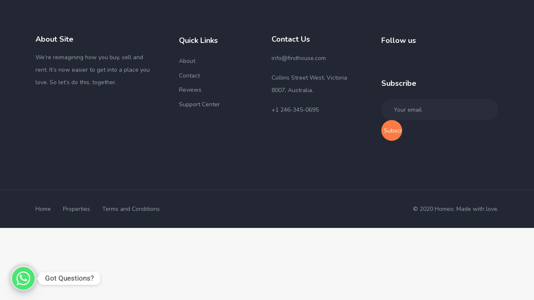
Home (43, 209)
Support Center (199, 104)
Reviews (190, 90)
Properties (76, 209)
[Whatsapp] (23, 278)
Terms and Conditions (131, 209)
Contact (189, 76)
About (187, 61)
